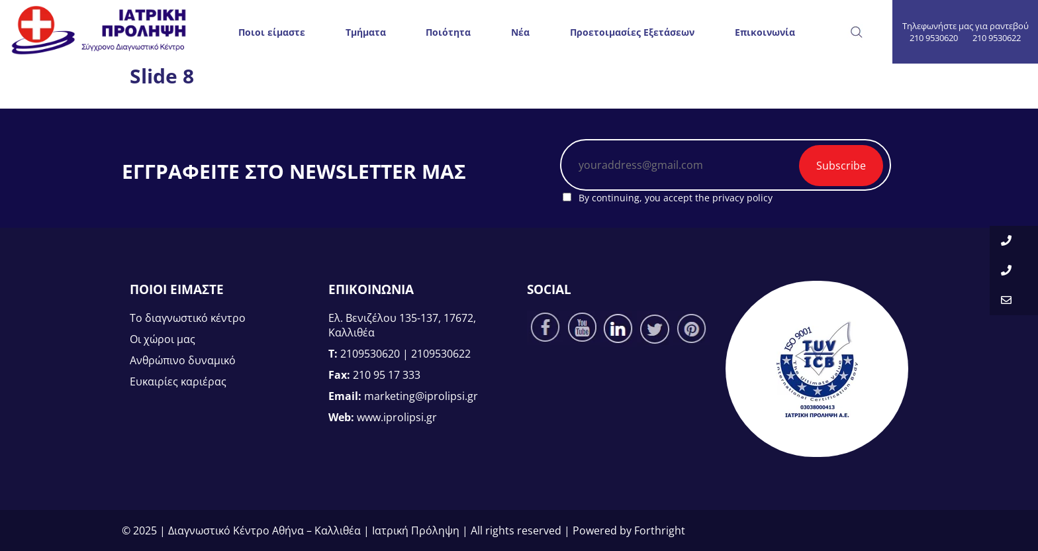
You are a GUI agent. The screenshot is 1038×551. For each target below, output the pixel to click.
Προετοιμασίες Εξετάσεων (632, 32)
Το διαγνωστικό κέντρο (188, 318)
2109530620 (370, 353)
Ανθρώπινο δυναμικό (183, 360)
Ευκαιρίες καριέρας (178, 381)
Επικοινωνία (765, 32)
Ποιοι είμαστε (271, 32)
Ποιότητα (448, 32)
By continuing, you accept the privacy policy (668, 197)
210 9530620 (934, 38)
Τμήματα (366, 32)
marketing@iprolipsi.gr (421, 396)
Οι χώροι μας (162, 339)
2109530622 (441, 353)
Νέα (520, 32)
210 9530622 (996, 38)
